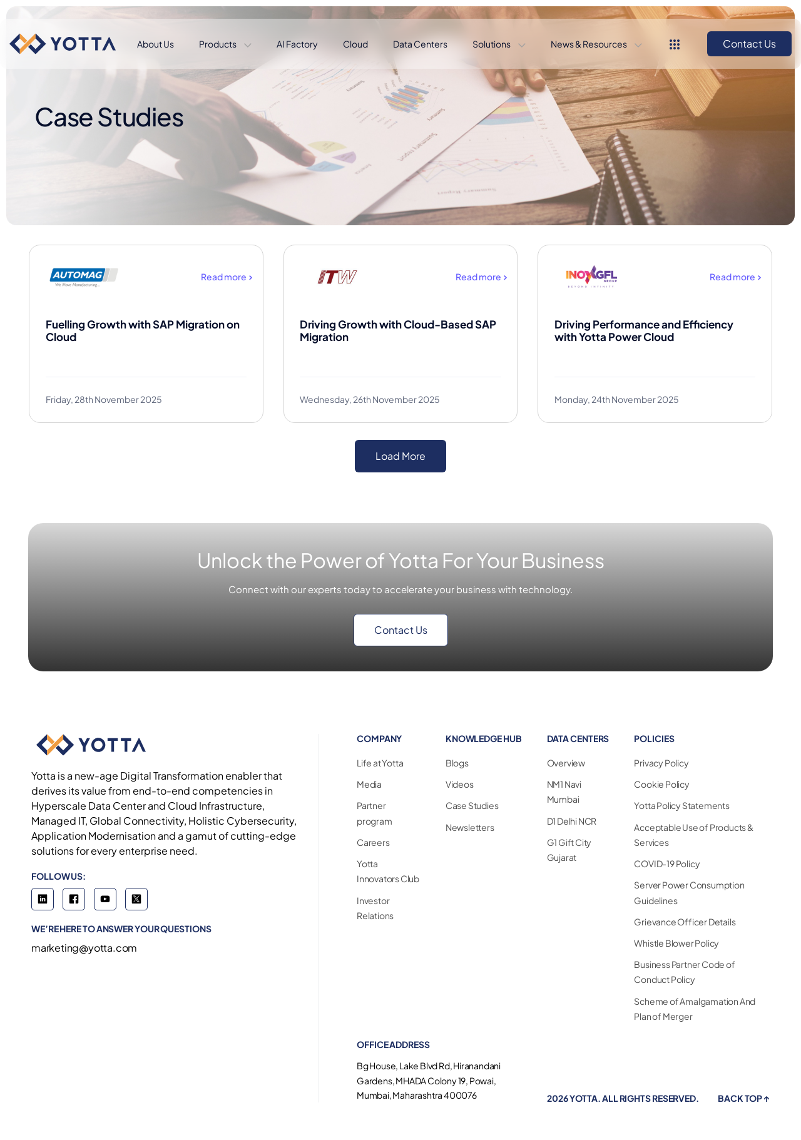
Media (369, 784)
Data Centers (420, 43)
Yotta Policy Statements (681, 805)
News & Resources (589, 43)
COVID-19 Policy (667, 863)
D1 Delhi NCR (572, 821)
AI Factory (297, 43)
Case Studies (472, 805)
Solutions (492, 43)
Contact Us (749, 43)
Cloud (355, 43)
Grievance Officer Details (684, 921)
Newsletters (470, 827)
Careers (373, 842)
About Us (155, 43)
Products (218, 43)
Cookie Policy (661, 784)
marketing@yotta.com (84, 947)
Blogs (457, 762)
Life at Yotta (380, 762)
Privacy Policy (661, 762)
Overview (566, 762)
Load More (400, 455)
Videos (460, 784)
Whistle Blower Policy (676, 943)
